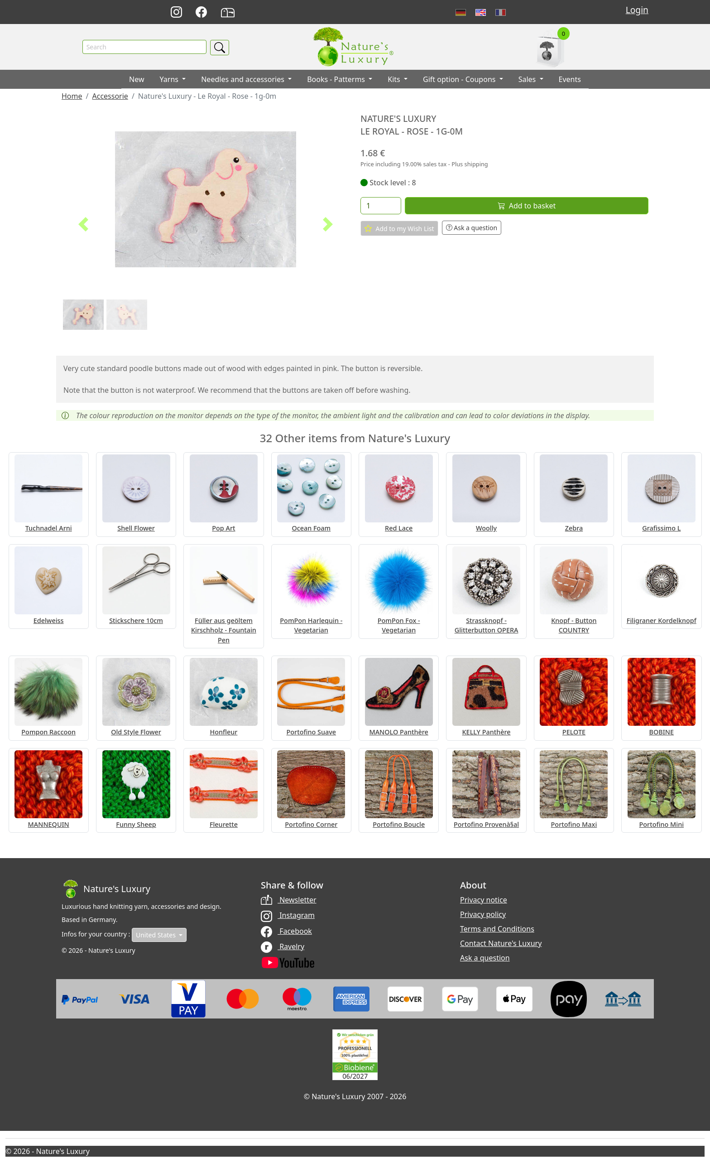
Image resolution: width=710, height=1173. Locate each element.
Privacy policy (483, 914)
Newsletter (289, 900)
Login (637, 10)
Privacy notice (483, 900)
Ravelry (282, 946)
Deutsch (461, 12)
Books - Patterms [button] (337, 79)
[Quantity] (380, 205)
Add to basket (527, 206)
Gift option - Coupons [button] (460, 79)
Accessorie (110, 96)
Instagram (288, 915)
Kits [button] (395, 79)
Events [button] (570, 79)
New (136, 79)
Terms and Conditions (497, 929)
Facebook (286, 931)
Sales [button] (528, 79)
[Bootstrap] (106, 889)
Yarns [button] (170, 79)
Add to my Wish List (399, 229)
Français (500, 12)
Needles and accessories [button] (243, 79)
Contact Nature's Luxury (501, 943)
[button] (83, 224)
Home (72, 96)
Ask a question (472, 227)
